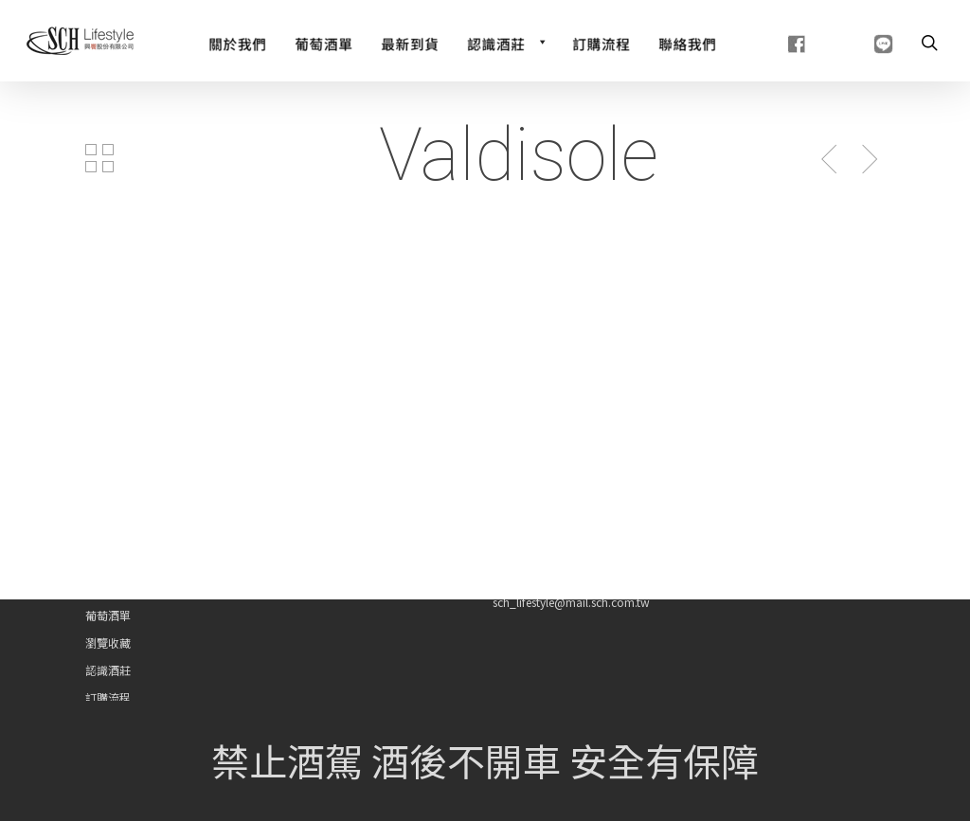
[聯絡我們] (687, 42)
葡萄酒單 (108, 615)
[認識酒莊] (505, 42)
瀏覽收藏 (108, 642)
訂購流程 (108, 697)
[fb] (773, 42)
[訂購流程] (601, 42)
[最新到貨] (410, 42)
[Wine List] (323, 42)
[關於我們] (237, 42)
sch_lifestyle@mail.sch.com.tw (571, 602)
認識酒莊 (108, 670)
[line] (860, 42)
